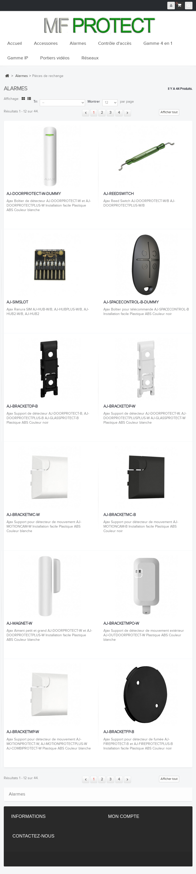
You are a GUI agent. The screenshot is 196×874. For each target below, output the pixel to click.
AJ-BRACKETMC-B (119, 515)
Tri (35, 102)
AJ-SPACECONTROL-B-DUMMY (131, 302)
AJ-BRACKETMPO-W (121, 623)
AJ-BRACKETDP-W (119, 406)
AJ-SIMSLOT (17, 302)
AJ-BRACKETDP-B (22, 406)
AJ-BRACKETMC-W (23, 515)
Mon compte (123, 816)
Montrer (94, 102)
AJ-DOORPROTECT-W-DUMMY (34, 194)
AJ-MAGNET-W (19, 623)
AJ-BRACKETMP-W (23, 732)
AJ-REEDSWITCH (118, 194)
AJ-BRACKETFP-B (118, 732)
